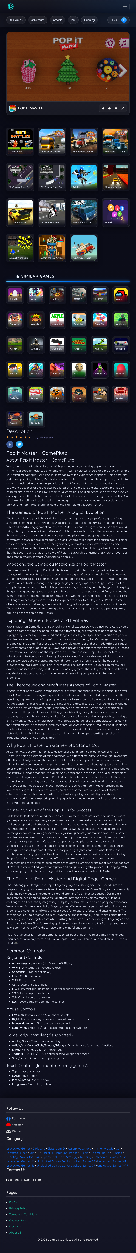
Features (12, 1152)
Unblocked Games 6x (51, 1165)
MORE (114, 20)
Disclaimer (16, 1226)
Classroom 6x (56, 1148)
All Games (16, 20)
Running (89, 20)
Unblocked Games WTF (112, 1165)
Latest (46, 1152)
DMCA (13, 1202)
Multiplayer (59, 1152)
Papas (73, 1152)
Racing (95, 1152)
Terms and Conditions (23, 1214)
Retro (105, 1152)
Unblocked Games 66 (20, 1161)
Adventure (37, 20)
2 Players (39, 1148)
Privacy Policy (18, 1208)
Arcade (57, 20)
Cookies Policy (18, 1220)
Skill (37, 1157)
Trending (85, 1157)
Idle (73, 20)
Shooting (12, 1157)
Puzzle (84, 1152)
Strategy (71, 1157)
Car (118, 1148)
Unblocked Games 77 (81, 1161)
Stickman (58, 1157)
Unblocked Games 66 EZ (110, 1157)
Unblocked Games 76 (51, 1161)
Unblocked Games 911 (111, 1161)
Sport (46, 1157)
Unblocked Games (18, 1148)
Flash (23, 1152)
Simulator (26, 1157)
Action (72, 1148)
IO (38, 1152)
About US (15, 1232)
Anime (98, 1148)
